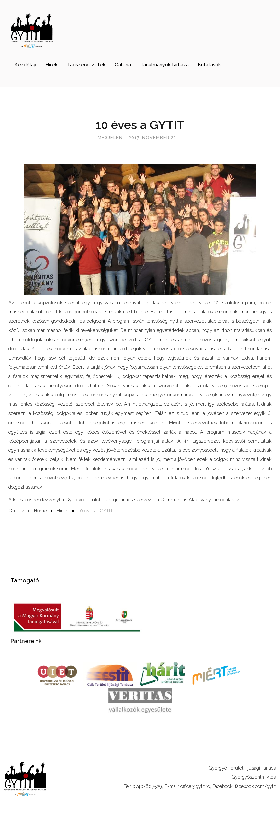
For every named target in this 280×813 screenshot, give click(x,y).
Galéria (123, 64)
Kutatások (209, 64)
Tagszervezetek (86, 64)
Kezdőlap (25, 64)
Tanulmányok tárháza (164, 64)
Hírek (52, 64)
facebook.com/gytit (255, 786)
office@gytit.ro (195, 786)
